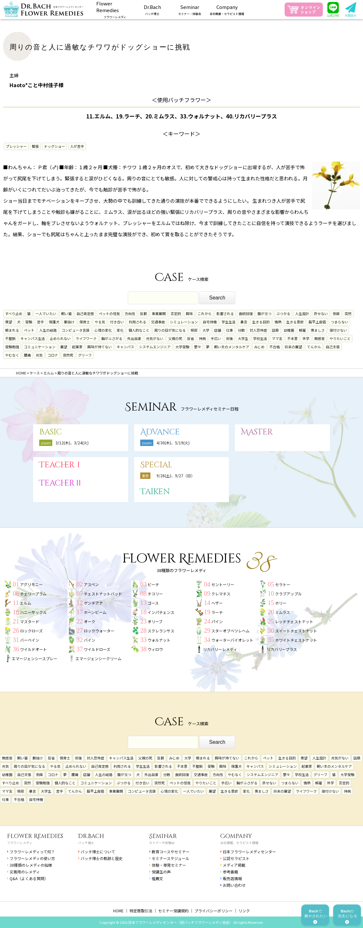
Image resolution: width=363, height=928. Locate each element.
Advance (160, 432)
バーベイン (29, 640)
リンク (244, 910)
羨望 (8, 321)
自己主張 (333, 346)
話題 (275, 330)
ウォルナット (159, 640)
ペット (29, 330)
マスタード (29, 621)
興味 (189, 313)
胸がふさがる (111, 338)
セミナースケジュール (170, 858)
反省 (190, 338)
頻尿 (194, 330)
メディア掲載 (234, 865)
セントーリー (222, 584)
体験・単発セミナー (169, 865)
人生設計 (302, 313)
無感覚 (319, 338)
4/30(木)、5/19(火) (173, 442)
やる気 (100, 321)
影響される (225, 313)
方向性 (130, 313)
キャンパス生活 (32, 338)
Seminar (163, 836)
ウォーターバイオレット (232, 640)
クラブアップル (288, 593)
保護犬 (54, 321)
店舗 (217, 330)
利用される (137, 321)
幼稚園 (289, 330)
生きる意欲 (295, 321)
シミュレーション (184, 321)
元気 (39, 355)
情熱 (277, 321)
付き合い (117, 321)
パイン (217, 621)
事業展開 (159, 313)
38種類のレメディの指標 (31, 865)
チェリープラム (33, 593)
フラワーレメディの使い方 (32, 858)
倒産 (336, 313)
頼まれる (12, 330)
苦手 (40, 321)
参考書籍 (230, 871)
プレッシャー (16, 146)
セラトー (282, 584)
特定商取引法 (140, 910)
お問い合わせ (234, 885)
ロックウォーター (99, 630)
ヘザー (217, 603)
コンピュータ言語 (76, 330)
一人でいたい (45, 313)
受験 (28, 321)
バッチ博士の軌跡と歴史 (102, 858)
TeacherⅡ (61, 483)
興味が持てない (99, 346)
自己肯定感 (85, 313)
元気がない (154, 338)
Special (156, 465)
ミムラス (282, 612)
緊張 (35, 146)
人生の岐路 (48, 330)
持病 (202, 338)
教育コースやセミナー (171, 851)
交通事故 (158, 321)
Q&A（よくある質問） (29, 878)
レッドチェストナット (294, 621)
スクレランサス (161, 630)
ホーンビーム (95, 612)
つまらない (339, 321)
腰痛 (27, 355)
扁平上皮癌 (317, 321)
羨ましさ (318, 330)
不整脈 (10, 338)
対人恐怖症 (258, 330)
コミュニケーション (39, 346)
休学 (305, 338)
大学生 (243, 338)
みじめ (259, 346)
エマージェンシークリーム (98, 658)
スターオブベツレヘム (230, 630)
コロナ (52, 355)
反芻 (143, 313)
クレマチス (220, 593)
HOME (118, 910)
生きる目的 (261, 321)
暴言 (243, 321)
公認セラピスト (236, 858)
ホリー (281, 603)
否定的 (176, 313)
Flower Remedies (35, 836)
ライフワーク (86, 338)
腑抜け (69, 321)
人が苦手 (77, 146)
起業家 (77, 346)
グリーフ (85, 355)
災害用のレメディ (25, 871)
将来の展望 (293, 346)
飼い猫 (66, 313)
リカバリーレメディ (220, 649)
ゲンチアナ (93, 603)
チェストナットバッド (103, 593)
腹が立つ (265, 313)
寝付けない (338, 330)
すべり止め (13, 313)
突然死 (68, 355)
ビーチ (153, 584)
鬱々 (197, 346)
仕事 (229, 330)
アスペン (91, 584)
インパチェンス (161, 612)
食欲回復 (246, 313)
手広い (216, 338)
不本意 (292, 338)
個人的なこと (138, 330)
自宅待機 (210, 321)
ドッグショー (54, 146)
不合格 (274, 346)
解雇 (302, 330)
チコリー (155, 593)
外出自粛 (134, 338)
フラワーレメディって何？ (32, 851)
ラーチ (217, 612)
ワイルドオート (33, 649)
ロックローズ (31, 630)
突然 (348, 313)
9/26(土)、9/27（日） (175, 475)
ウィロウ (155, 649)
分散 (241, 330)
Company (236, 836)
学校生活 (260, 338)
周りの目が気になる (170, 330)
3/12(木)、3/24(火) (72, 442)
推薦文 (157, 878)
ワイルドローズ (97, 649)
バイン (89, 640)
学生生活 (228, 321)
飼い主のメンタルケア (231, 346)
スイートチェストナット (296, 630)
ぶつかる (283, 313)
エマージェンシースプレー (34, 658)
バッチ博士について (98, 851)
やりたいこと (340, 338)
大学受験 (182, 346)
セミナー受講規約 (173, 910)
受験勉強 (12, 346)
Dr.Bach (91, 836)
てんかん (314, 346)
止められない (60, 338)
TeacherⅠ (61, 465)
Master (257, 432)
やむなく (12, 355)
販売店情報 (232, 878)
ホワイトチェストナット (296, 640)
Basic (50, 432)
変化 (120, 330)
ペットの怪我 (109, 313)
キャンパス (125, 346)
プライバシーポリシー (213, 910)
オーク (89, 621)
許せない (321, 313)
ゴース (153, 603)
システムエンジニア (155, 346)
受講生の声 (161, 871)
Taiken (155, 492)
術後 (229, 338)
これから (205, 313)
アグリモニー (31, 584)
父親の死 (175, 338)
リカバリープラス (282, 649)
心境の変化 (103, 330)
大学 (205, 330)
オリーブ (155, 621)
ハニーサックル (33, 612)
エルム (25, 603)
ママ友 (277, 338)
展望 (63, 346)
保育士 (84, 321)
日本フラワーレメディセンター (249, 851)
